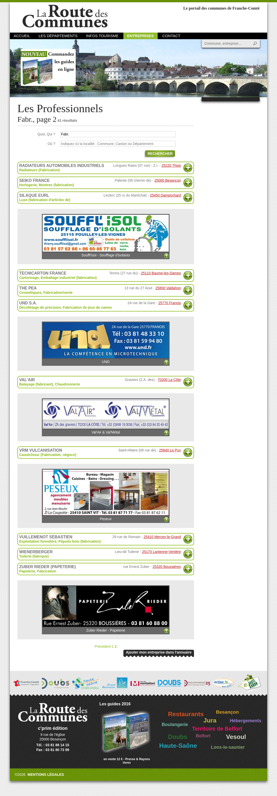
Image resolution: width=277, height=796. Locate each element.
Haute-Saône (178, 745)
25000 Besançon (167, 180)
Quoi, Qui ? (46, 134)
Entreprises (140, 36)
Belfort (203, 735)
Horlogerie (28, 185)
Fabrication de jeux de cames (87, 307)
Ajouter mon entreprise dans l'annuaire (158, 652)
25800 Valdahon (168, 288)
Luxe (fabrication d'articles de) (44, 200)
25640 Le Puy (170, 450)
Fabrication (46, 571)
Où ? (51, 144)
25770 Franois (169, 303)
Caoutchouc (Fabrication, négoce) (47, 455)
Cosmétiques (30, 293)
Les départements (58, 36)
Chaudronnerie (67, 384)
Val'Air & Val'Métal (106, 416)
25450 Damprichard (165, 195)
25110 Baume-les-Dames (161, 273)
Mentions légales (45, 775)
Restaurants (186, 714)
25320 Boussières (167, 567)
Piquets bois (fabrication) (80, 541)
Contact (171, 36)
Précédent (103, 646)
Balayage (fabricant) (36, 384)
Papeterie (27, 571)
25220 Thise (171, 165)
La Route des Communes (65, 16)
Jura (209, 720)
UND (106, 343)
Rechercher (160, 154)
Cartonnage (29, 278)
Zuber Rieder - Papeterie (106, 608)
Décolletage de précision (40, 307)
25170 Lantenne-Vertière (161, 552)
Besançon (227, 712)
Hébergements (245, 720)
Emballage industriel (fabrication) (69, 278)
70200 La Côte (169, 380)
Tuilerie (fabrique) (34, 556)
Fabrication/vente (58, 293)
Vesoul (236, 736)
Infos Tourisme (102, 36)
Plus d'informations (187, 167)
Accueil (22, 36)
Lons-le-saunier (228, 747)
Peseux (106, 495)
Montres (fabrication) (56, 185)
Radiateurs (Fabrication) (39, 170)
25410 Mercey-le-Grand (162, 537)
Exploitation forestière (38, 541)
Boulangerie (175, 724)
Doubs (177, 736)
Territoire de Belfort (217, 729)
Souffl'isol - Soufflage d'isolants (106, 235)
